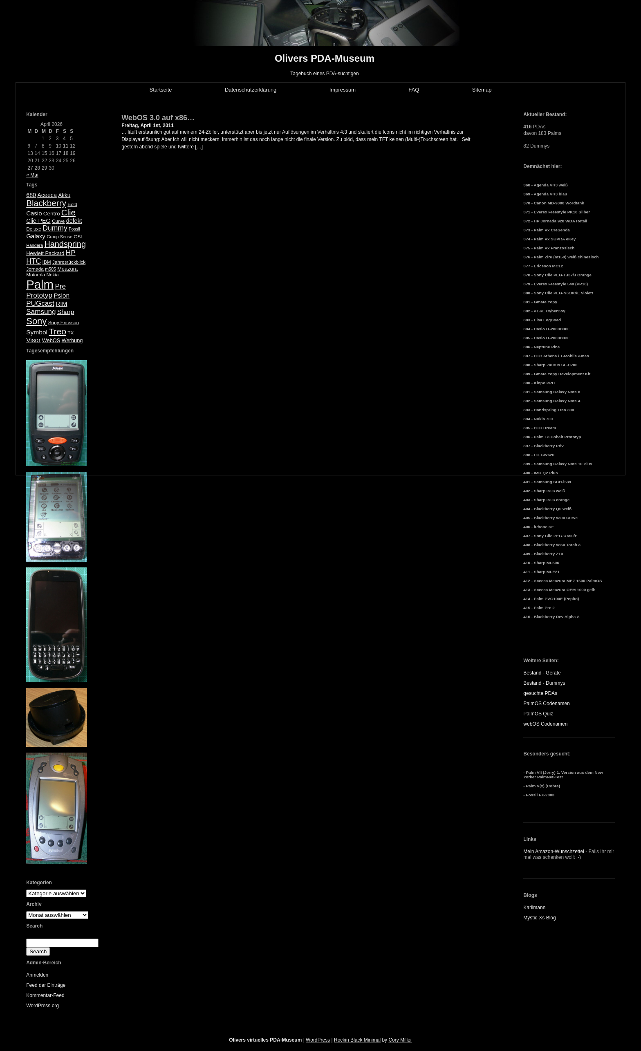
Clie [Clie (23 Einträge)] (68, 212)
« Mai (32, 175)
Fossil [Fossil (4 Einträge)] (74, 228)
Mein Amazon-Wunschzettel (553, 851)
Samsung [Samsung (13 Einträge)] (41, 312)
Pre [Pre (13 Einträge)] (60, 286)
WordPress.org (42, 1005)
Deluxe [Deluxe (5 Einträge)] (33, 229)
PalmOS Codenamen (546, 703)
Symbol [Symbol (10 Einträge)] (36, 332)
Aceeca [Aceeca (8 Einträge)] (47, 195)
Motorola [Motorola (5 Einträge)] (35, 275)
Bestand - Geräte (541, 673)
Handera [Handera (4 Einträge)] (34, 245)
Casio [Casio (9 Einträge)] (34, 213)
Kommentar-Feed (45, 995)
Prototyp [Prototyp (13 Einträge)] (39, 295)
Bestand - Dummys (544, 683)
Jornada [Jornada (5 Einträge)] (35, 269)
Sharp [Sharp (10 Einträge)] (65, 311)
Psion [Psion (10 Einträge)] (61, 295)
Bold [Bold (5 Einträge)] (72, 204)
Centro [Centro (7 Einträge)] (51, 214)
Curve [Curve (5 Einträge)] (58, 221)
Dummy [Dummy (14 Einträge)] (55, 228)
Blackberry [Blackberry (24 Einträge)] (46, 203)
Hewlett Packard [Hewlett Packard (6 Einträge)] (45, 253)
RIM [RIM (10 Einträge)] (61, 303)
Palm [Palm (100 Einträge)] (40, 284)
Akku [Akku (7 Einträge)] (64, 195)
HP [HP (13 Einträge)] (71, 253)
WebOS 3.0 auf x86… (158, 118)
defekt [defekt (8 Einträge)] (74, 220)
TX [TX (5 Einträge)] (70, 333)
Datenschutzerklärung (250, 90)
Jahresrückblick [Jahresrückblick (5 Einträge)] (68, 262)
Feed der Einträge (45, 985)
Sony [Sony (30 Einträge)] (36, 321)
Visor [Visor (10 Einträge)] (33, 339)
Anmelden (37, 975)
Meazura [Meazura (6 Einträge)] (67, 269)
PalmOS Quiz (538, 714)
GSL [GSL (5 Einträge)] (78, 237)
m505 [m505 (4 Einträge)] (50, 269)
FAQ (413, 90)
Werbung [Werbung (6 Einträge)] (72, 340)
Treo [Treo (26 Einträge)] (57, 331)
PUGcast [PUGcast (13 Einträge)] (40, 303)
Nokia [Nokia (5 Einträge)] (52, 275)
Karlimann (534, 907)
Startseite (161, 90)
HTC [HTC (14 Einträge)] (33, 261)
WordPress (318, 1040)
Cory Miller (400, 1040)
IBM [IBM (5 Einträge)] (47, 262)
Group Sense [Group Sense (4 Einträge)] (59, 236)
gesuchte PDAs (540, 693)
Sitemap (482, 90)
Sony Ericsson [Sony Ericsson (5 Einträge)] (63, 322)
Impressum (342, 90)
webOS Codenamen (545, 724)
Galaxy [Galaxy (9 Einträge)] (35, 236)
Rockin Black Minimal (357, 1040)
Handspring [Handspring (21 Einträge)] (65, 244)
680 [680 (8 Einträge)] (31, 195)
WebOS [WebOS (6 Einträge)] (51, 340)
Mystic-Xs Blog (539, 918)
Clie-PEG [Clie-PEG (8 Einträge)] (38, 220)
